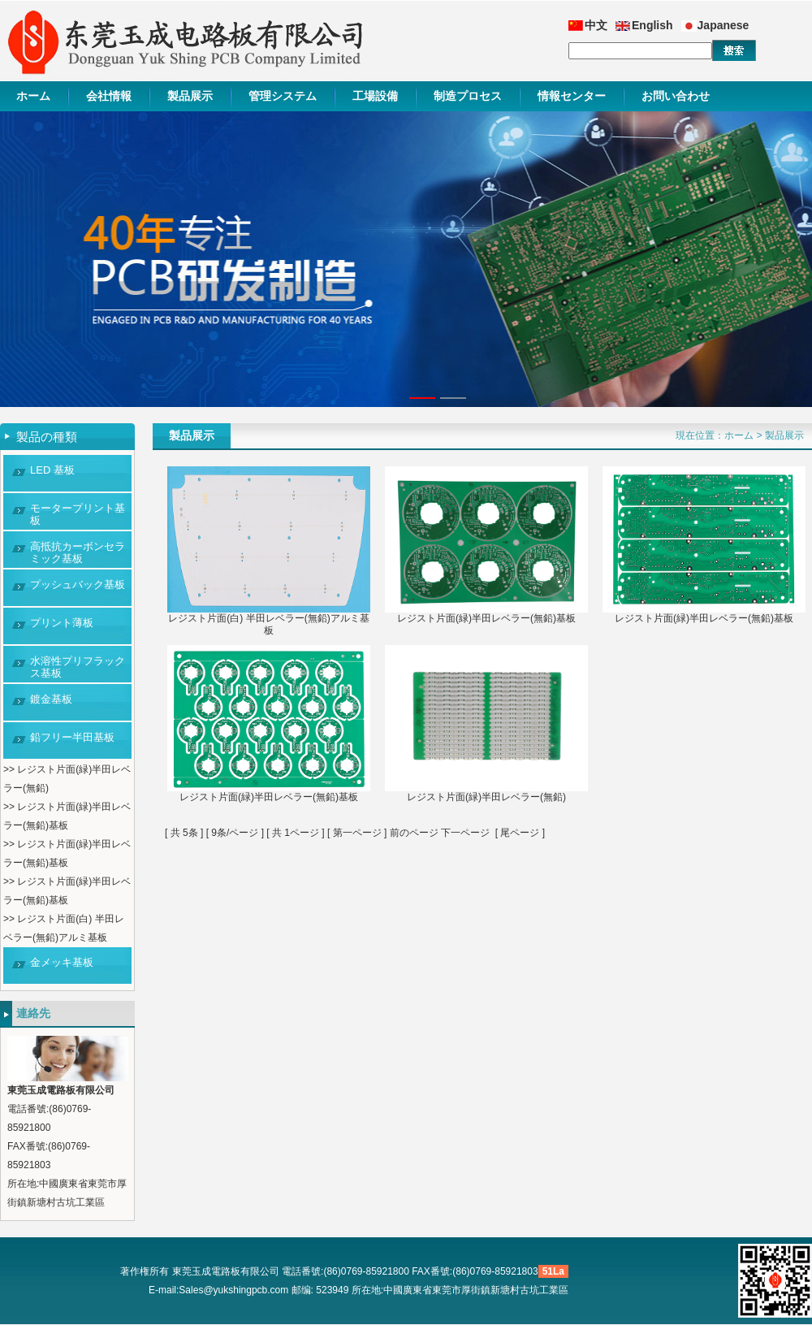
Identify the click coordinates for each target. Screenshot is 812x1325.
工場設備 (375, 95)
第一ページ (357, 832)
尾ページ (520, 832)
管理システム (282, 95)
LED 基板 (52, 470)
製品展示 (190, 95)
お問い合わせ (675, 95)
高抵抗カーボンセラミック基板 (77, 552)
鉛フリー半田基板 (72, 737)
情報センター (572, 95)
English (652, 25)
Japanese (723, 25)
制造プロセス (468, 95)
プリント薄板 (61, 623)
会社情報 (109, 95)
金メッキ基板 (61, 962)
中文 (596, 25)
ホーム (33, 95)
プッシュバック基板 (77, 584)
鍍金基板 (51, 699)
